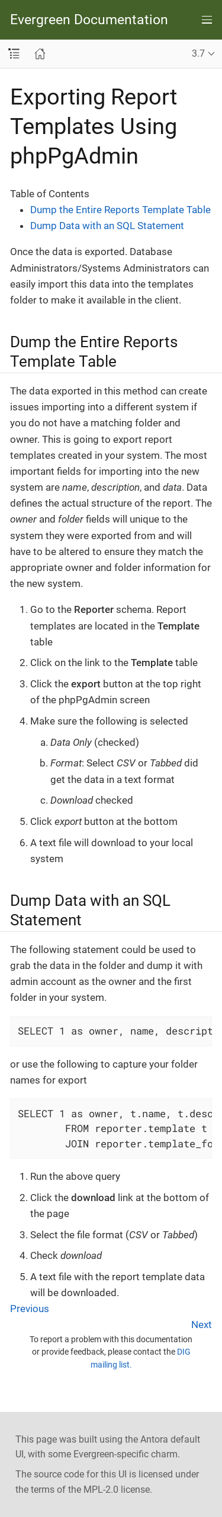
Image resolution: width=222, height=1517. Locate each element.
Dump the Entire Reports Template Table (120, 210)
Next (201, 1324)
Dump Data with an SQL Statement (107, 225)
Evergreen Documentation (89, 20)
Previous (29, 1308)
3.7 (198, 53)
